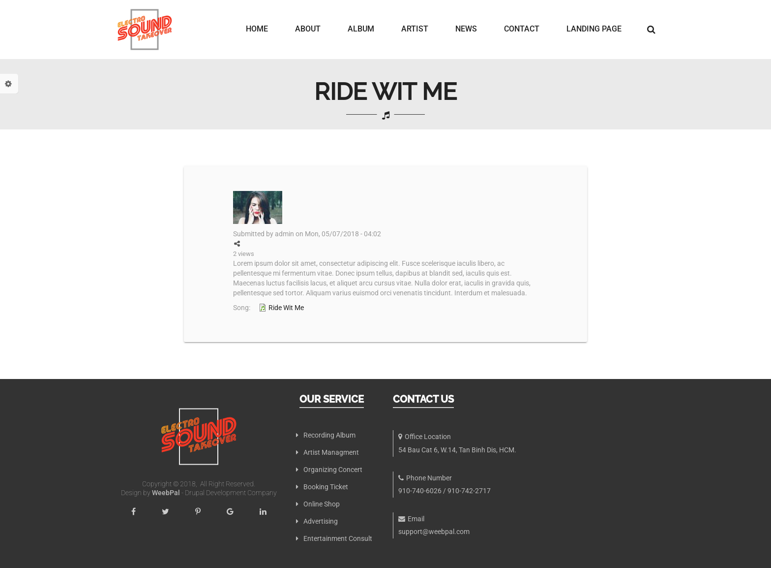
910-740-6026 (420, 491)
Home (257, 29)
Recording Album (329, 435)
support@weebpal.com (434, 532)
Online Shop (321, 504)
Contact (521, 29)
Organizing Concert (332, 469)
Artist (414, 29)
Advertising (320, 521)
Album (361, 29)
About (308, 29)
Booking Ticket (325, 487)
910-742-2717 (469, 491)
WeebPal (166, 493)
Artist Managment (331, 452)
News (466, 29)
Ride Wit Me (286, 308)
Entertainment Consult (337, 538)
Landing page (594, 29)
